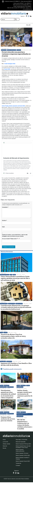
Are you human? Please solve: (16, 240)
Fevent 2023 (7, 69)
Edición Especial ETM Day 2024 (23, 443)
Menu (28, 25)
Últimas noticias (6, 443)
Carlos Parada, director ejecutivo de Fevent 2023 (13, 105)
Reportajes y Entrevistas (21, 439)
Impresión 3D (9, 361)
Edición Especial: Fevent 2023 (23, 461)
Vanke (14, 274)
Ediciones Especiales (20, 441)
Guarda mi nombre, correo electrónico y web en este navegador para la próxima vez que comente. (14, 235)
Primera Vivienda (19, 303)
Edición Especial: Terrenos (22, 453)
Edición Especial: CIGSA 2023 (23, 455)
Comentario (5, 207)
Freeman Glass (3, 413)
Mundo (4, 448)
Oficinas (5, 332)
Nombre (4, 220)
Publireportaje (10, 413)
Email (3, 226)
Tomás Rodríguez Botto (10, 63)
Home (4, 439)
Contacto (18, 465)
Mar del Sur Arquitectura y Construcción (22, 414)
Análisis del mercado (4, 274)
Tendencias (18, 463)
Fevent (1, 385)
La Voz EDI (5, 441)
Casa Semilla (3, 361)
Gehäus (28, 385)
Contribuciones (11, 303)
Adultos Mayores (3, 303)
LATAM (1, 332)
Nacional (5, 446)
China (11, 274)
